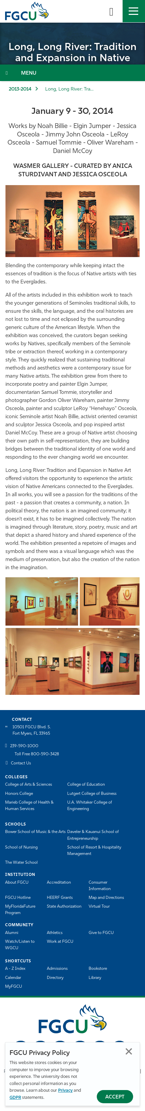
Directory (55, 978)
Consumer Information (100, 886)
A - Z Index (15, 969)
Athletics (54, 933)
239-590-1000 (24, 746)
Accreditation (59, 883)
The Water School (21, 863)
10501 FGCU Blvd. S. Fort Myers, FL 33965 (32, 730)
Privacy (65, 1090)
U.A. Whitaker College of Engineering (89, 806)
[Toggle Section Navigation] (72, 73)
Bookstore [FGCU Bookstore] (98, 969)
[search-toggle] (111, 11)
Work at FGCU (60, 942)
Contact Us (21, 763)
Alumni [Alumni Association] (11, 933)
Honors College (19, 794)
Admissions (57, 969)
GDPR (15, 1097)
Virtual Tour (99, 907)
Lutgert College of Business (91, 794)
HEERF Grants (60, 898)
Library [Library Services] (95, 978)
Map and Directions (106, 898)
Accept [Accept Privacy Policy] (115, 1097)
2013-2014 (20, 89)
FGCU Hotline (18, 898)
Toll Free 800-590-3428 (37, 754)
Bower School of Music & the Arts (35, 832)
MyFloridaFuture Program (20, 910)
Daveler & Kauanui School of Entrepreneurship (93, 835)
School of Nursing (21, 847)
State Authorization (64, 907)
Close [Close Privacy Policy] (129, 1051)
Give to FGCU (101, 933)
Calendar (13, 978)
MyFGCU (13, 987)
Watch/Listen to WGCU (20, 945)
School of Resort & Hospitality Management (94, 850)
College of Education (86, 785)
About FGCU (17, 883)
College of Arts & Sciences (28, 785)
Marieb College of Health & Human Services (29, 806)
